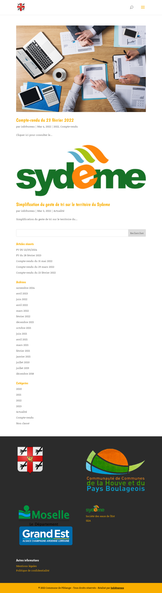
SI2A (88, 520)
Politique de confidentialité (32, 570)
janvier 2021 (23, 356)
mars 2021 (22, 345)
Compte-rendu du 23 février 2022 (45, 120)
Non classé (22, 423)
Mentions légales (26, 566)
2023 (19, 406)
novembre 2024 (25, 288)
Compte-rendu (69, 126)
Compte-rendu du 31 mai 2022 (34, 261)
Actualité (59, 211)
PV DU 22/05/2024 (26, 250)
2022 (56, 126)
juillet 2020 (23, 362)
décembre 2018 (25, 373)
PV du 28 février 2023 (28, 255)
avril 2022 (22, 305)
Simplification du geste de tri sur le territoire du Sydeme (63, 204)
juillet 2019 (22, 368)
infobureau (28, 126)
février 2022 (23, 316)
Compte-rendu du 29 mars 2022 (35, 267)
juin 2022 (21, 299)
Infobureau (117, 587)
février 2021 (23, 351)
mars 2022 (22, 311)
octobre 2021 (23, 328)
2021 (18, 395)
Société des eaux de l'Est (100, 516)
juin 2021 (21, 333)
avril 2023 (22, 293)
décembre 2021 (25, 322)
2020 (19, 389)
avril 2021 (21, 339)
